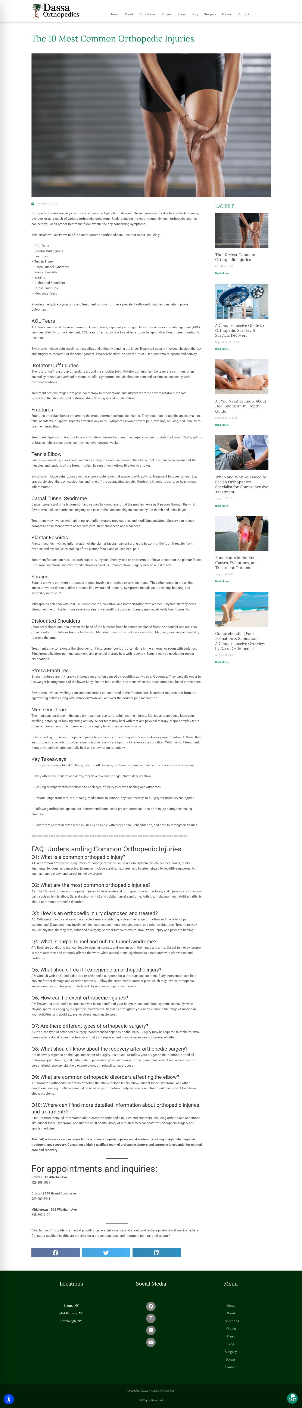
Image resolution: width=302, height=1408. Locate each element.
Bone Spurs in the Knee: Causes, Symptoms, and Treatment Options (237, 562)
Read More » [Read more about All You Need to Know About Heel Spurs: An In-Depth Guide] (222, 424)
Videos (167, 14)
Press (182, 14)
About (128, 14)
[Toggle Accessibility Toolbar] (8, 1399)
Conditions (147, 14)
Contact (243, 14)
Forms (226, 14)
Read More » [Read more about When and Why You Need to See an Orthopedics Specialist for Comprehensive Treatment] (222, 505)
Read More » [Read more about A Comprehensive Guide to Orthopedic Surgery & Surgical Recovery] (222, 349)
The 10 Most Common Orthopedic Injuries (235, 257)
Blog (195, 14)
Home (113, 14)
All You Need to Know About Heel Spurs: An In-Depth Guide (240, 406)
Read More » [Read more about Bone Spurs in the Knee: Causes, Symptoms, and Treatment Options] (222, 581)
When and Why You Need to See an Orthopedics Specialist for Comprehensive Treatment (241, 484)
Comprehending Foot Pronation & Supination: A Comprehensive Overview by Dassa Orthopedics (240, 641)
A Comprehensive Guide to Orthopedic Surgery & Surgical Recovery (239, 330)
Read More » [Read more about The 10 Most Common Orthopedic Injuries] (222, 273)
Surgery (210, 14)
